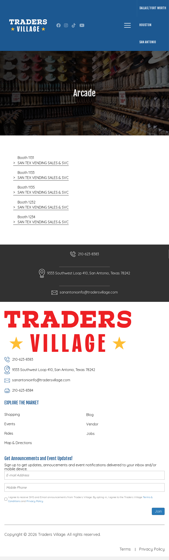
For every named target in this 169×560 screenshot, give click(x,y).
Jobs (90, 433)
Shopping (12, 414)
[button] (58, 25)
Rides (8, 433)
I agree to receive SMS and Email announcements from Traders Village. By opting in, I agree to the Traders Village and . (80, 498)
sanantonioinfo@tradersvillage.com (89, 292)
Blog (90, 414)
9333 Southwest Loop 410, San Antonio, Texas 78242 (88, 273)
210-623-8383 (88, 254)
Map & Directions (18, 443)
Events (9, 424)
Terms (125, 548)
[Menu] (127, 25)
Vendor (92, 424)
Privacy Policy (34, 500)
